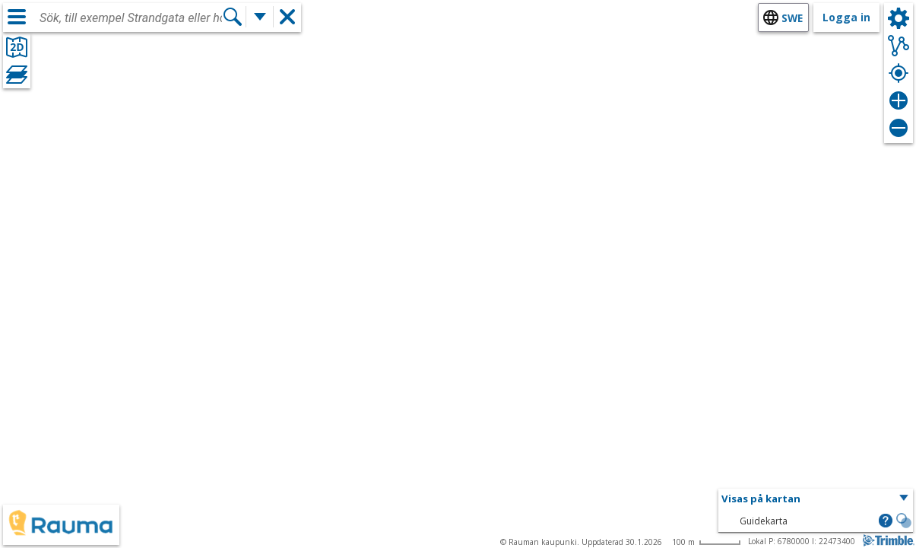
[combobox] (131, 18)
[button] (815, 499)
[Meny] (17, 17)
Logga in (846, 17)
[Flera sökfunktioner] (260, 17)
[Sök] (232, 17)
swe (792, 18)
